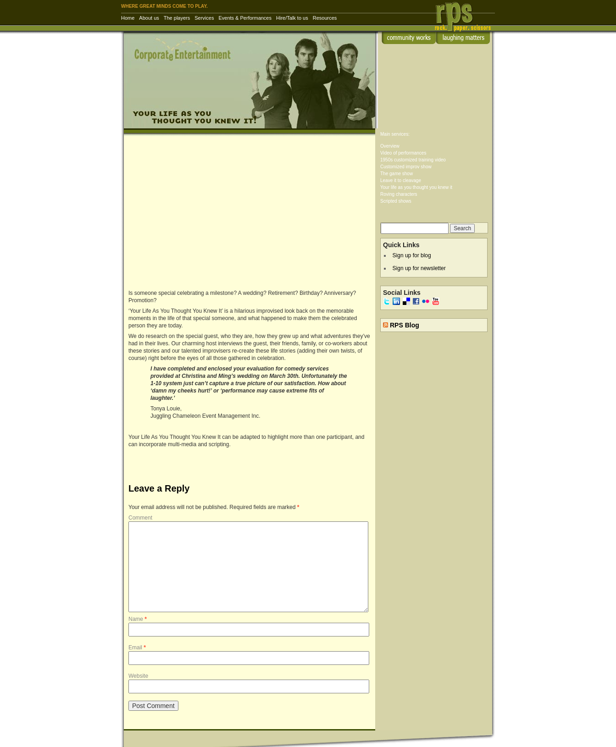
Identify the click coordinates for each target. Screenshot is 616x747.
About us (149, 18)
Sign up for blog (412, 255)
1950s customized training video (413, 159)
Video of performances (403, 152)
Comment (140, 518)
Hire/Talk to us (292, 18)
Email (137, 647)
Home (127, 18)
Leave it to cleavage (400, 180)
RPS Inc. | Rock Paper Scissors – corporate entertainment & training (465, 20)
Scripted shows (395, 201)
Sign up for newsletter (419, 268)
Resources (325, 18)
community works (409, 38)
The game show (396, 173)
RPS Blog (404, 325)
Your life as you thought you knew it (416, 187)
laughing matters (463, 38)
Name (137, 619)
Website (138, 676)
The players (177, 18)
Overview (390, 146)
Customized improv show (406, 166)
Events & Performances (245, 18)
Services (204, 18)
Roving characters (398, 194)
